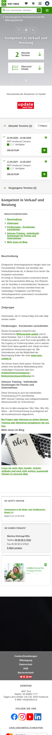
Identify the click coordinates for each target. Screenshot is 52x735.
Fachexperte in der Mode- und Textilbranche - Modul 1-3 (25, 511)
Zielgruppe (12, 223)
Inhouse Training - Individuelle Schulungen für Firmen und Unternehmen (23, 235)
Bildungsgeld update (27, 334)
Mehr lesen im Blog (17, 242)
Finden (39, 10)
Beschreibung (14, 219)
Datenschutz (25, 664)
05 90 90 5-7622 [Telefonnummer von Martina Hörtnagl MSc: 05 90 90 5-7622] (23, 540)
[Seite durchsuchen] (21, 10)
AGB (25, 668)
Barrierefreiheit (26, 672)
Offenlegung (25, 660)
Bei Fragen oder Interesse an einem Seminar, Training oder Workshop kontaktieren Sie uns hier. (25, 422)
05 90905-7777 (30, 694)
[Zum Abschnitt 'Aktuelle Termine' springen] (26, 54)
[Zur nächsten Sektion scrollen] (26, 83)
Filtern (42, 126)
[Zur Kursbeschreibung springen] (26, 67)
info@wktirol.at (29, 699)
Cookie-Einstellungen (25, 656)
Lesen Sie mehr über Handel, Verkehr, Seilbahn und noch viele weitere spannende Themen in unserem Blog (24, 470)
